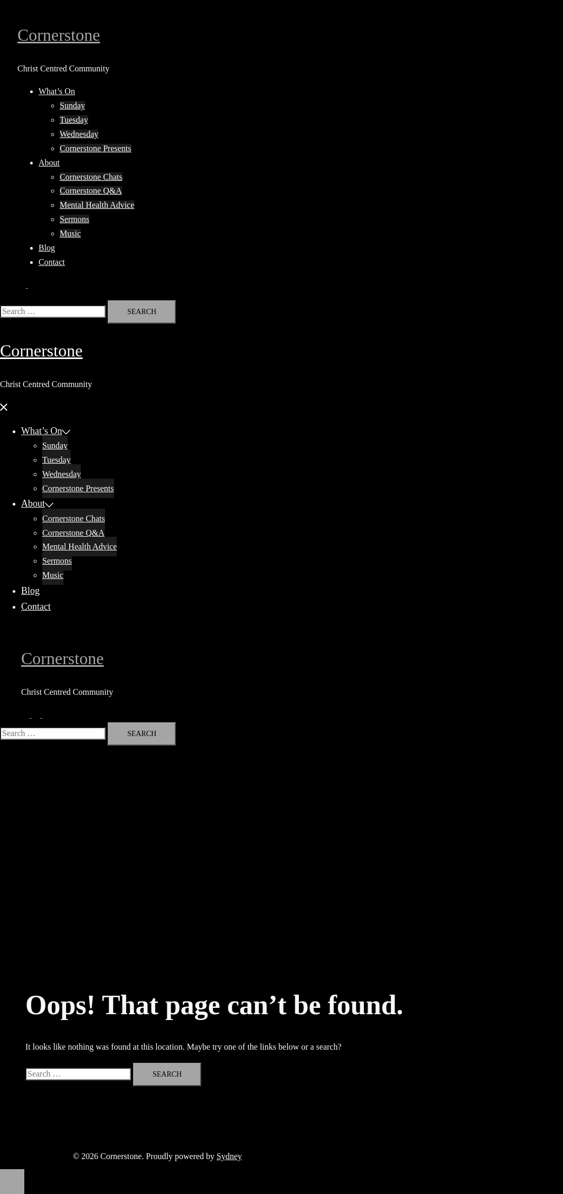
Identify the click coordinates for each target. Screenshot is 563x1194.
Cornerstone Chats (91, 176)
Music (70, 233)
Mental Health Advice (97, 204)
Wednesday (79, 134)
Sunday (72, 105)
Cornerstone (58, 34)
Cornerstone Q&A (91, 190)
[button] (26, 284)
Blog (47, 247)
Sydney (229, 1156)
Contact (52, 262)
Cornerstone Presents (96, 148)
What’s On (57, 91)
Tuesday (74, 119)
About (49, 162)
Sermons (74, 219)
